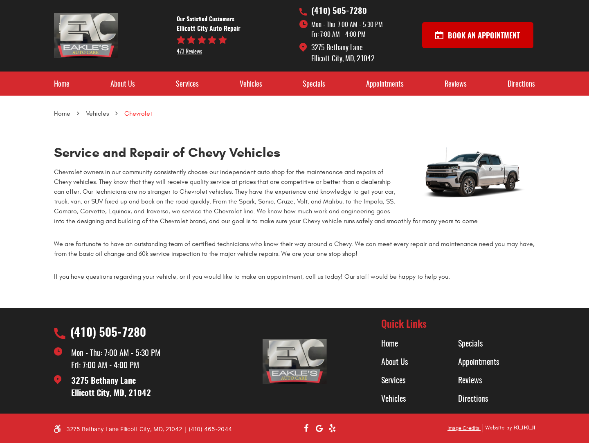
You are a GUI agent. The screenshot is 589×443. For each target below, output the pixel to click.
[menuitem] (62, 84)
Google (319, 428)
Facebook (305, 428)
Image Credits (464, 428)
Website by (509, 428)
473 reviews (189, 52)
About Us (122, 84)
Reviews (456, 84)
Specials (314, 84)
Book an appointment (477, 35)
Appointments (385, 84)
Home (62, 84)
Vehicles (251, 84)
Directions (521, 84)
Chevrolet (138, 113)
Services (187, 84)
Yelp (332, 428)
